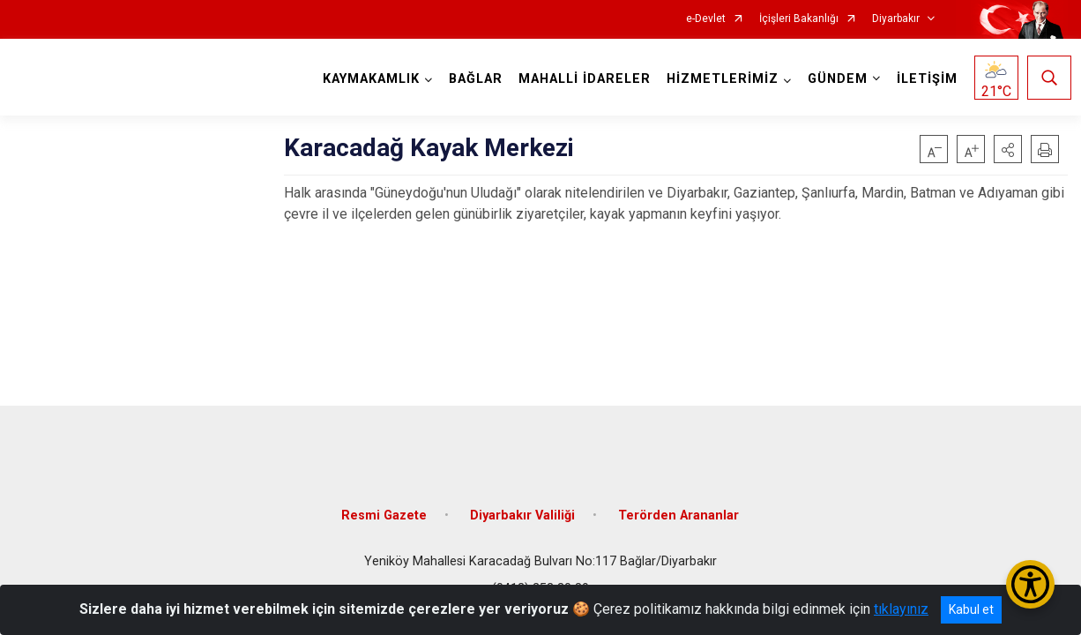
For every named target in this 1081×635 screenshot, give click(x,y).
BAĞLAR (472, 78)
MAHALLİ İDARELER (581, 78)
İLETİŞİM (923, 78)
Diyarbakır (896, 19)
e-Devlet (706, 19)
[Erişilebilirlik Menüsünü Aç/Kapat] (1030, 584)
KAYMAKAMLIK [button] (367, 78)
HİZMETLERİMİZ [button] (719, 78)
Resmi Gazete (384, 504)
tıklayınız (901, 609)
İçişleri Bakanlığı (799, 19)
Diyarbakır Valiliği (522, 504)
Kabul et (971, 609)
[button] (1008, 149)
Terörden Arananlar (678, 504)
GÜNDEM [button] (834, 78)
